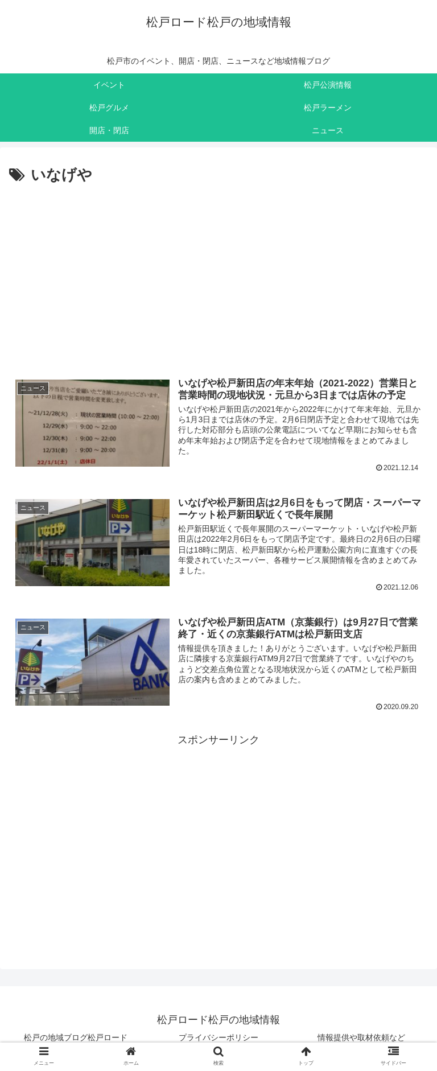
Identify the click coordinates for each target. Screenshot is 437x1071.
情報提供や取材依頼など (361, 1038)
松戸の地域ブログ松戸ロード (75, 1038)
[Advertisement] (218, 275)
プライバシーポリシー (218, 1038)
